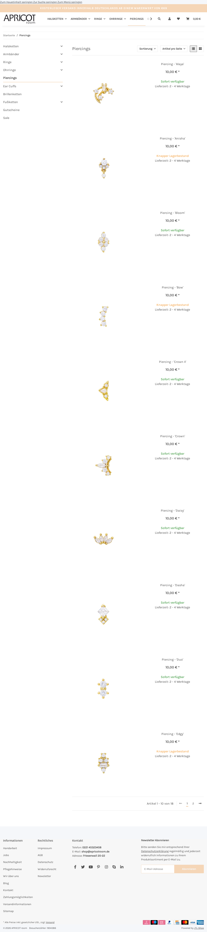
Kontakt (8, 890)
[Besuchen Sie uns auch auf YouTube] (91, 867)
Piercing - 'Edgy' (172, 734)
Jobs (6, 855)
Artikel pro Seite (172, 48)
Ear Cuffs (9, 86)
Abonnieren (189, 869)
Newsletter (44, 876)
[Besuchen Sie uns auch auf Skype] (114, 867)
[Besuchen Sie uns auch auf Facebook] (75, 867)
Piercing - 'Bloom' (172, 213)
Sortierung (145, 48)
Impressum (45, 848)
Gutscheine (11, 110)
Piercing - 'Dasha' (172, 585)
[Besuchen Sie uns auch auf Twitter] (83, 867)
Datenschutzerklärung (155, 851)
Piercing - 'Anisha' (172, 138)
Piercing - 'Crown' (172, 436)
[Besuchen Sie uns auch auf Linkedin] (122, 867)
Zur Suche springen (45, 2)
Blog (6, 883)
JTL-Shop (199, 928)
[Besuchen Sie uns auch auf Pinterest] (99, 867)
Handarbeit (10, 848)
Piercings (10, 78)
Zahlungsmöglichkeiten (18, 897)
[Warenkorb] (193, 19)
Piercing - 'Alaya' (172, 64)
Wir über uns (11, 876)
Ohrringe (9, 70)
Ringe (7, 62)
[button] (169, 19)
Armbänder (11, 54)
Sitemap (8, 911)
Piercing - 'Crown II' (172, 362)
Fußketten (10, 102)
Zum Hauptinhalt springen (16, 2)
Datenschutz (45, 862)
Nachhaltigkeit (12, 862)
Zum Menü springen (69, 2)
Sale (6, 118)
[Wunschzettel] (178, 19)
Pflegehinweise (12, 869)
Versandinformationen (17, 904)
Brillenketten (12, 94)
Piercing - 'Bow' (172, 287)
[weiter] (200, 803)
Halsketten (11, 46)
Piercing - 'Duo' (172, 659)
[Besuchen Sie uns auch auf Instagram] (106, 867)
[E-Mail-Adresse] (157, 869)
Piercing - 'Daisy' (172, 510)
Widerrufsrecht (47, 869)
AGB (40, 855)
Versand (50, 922)
